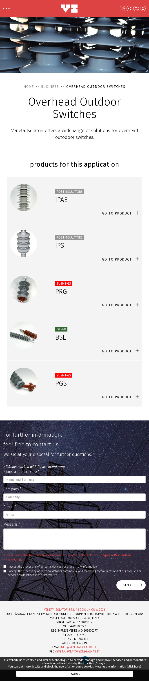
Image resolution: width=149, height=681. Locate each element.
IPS (59, 245)
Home (29, 86)
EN (123, 8)
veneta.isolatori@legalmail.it (77, 651)
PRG (61, 291)
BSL (60, 337)
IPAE (61, 200)
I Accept (74, 673)
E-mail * (9, 507)
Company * (12, 489)
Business (50, 86)
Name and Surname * (21, 471)
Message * (11, 524)
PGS (61, 383)
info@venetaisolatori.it (78, 647)
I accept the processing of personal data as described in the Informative (50, 566)
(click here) (134, 666)
